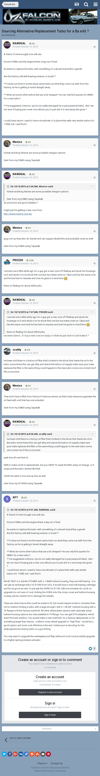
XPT (15, 497)
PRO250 (18, 260)
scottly (17, 349)
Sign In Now (50, 715)
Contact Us (57, 763)
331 (28, 142)
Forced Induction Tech (48, 35)
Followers (46, 729)
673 (24, 498)
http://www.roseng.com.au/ (18, 214)
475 (27, 350)
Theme (42, 763)
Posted (25, 46)
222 (32, 43)
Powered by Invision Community (50, 771)
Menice (17, 142)
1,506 (30, 260)
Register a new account (50, 692)
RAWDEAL (10, 35)
